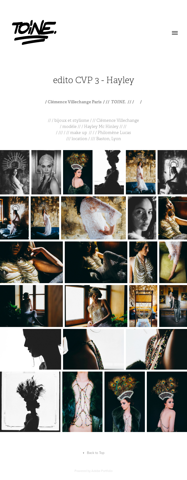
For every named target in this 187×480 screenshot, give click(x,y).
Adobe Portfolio (101, 471)
